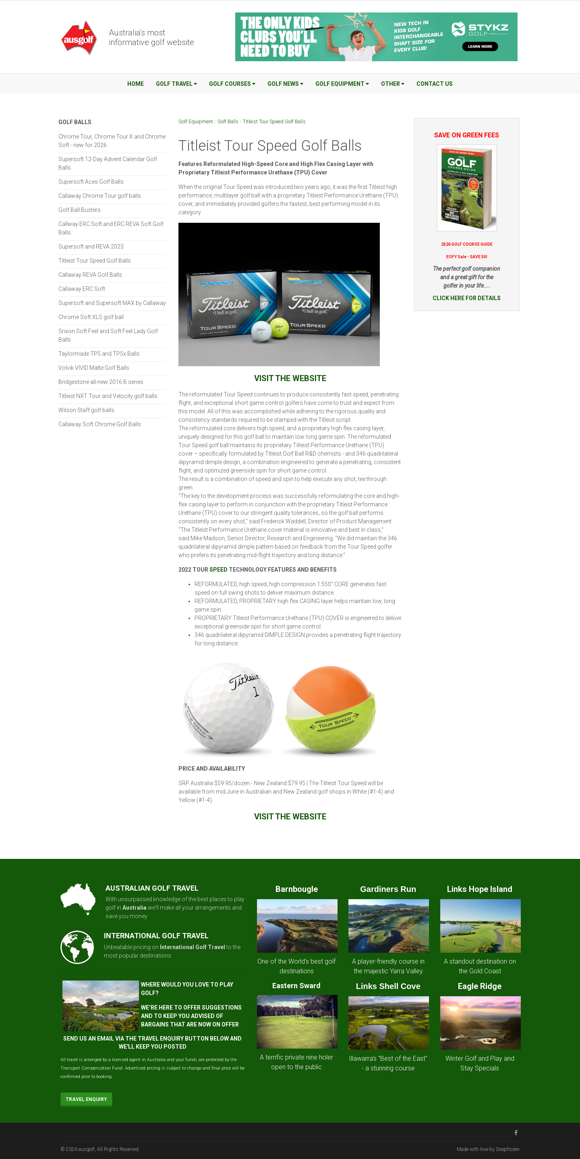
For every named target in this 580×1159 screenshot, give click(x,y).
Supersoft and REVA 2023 (91, 246)
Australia (134, 907)
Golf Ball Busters (79, 210)
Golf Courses (232, 84)
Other (392, 84)
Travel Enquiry (86, 1099)
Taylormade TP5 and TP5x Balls (99, 353)
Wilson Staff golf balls (86, 410)
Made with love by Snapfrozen (488, 1149)
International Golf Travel (192, 947)
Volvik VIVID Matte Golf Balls (93, 368)
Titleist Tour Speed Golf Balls (274, 121)
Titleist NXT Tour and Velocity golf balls (107, 396)
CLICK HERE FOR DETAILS (467, 298)
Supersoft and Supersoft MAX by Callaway (112, 303)
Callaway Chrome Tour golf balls (99, 196)
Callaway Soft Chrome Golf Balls (99, 424)
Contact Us (434, 84)
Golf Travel (176, 84)
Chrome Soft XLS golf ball (91, 317)
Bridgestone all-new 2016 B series (100, 382)
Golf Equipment (342, 84)
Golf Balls (228, 121)
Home (135, 84)
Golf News (285, 84)
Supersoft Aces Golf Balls (91, 181)
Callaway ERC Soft (81, 289)
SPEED (218, 569)
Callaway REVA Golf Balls (90, 275)
